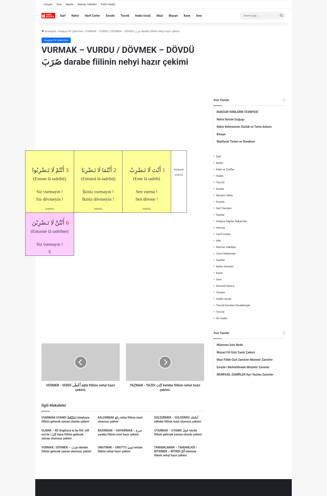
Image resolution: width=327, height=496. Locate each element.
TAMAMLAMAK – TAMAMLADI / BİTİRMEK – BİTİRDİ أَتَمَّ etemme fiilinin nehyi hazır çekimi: (175, 451)
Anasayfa (49, 31)
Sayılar (69, 4)
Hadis (219, 175)
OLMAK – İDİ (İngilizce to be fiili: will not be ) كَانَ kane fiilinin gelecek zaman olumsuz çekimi (65, 434)
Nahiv (75, 15)
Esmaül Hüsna (225, 285)
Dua (59, 4)
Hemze (220, 227)
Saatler (220, 260)
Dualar (220, 188)
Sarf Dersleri (224, 208)
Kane (187, 15)
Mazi (160, 15)
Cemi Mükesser (226, 253)
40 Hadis (221, 318)
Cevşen (48, 4)
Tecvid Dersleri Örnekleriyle (233, 305)
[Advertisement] (123, 104)
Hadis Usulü (143, 15)
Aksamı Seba (224, 195)
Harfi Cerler (92, 15)
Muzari (173, 15)
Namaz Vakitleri (87, 4)
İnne (199, 15)
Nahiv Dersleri (225, 266)
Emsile (110, 15)
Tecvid (125, 15)
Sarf (62, 15)
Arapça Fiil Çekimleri (70, 31)
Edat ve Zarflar (225, 169)
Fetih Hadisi (108, 4)
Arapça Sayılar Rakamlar (231, 221)
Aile (218, 240)
